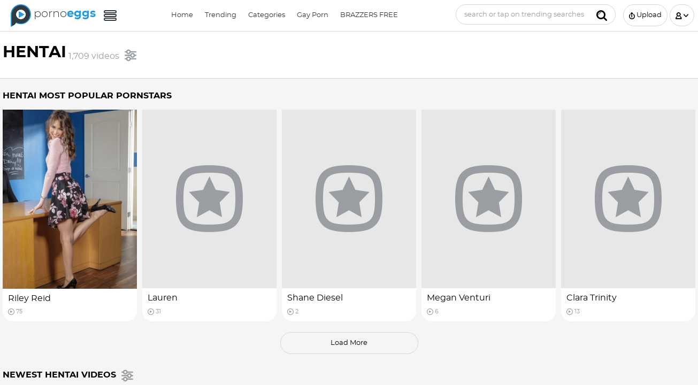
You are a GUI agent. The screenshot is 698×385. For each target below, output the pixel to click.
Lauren (163, 298)
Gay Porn (312, 15)
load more (349, 343)
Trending (220, 15)
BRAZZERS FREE (369, 15)
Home (182, 15)
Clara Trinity (591, 298)
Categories (266, 15)
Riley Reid (29, 298)
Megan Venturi (458, 298)
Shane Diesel (315, 298)
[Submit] (601, 14)
